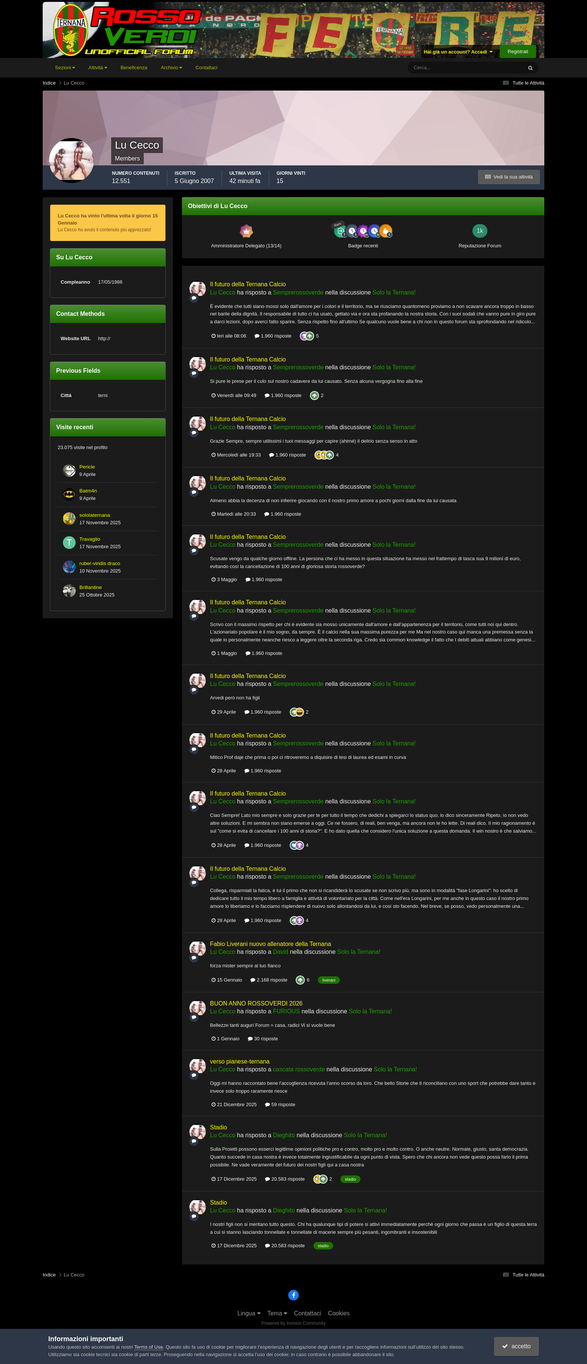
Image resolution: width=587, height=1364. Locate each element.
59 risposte (280, 1104)
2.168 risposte (268, 980)
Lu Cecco (222, 292)
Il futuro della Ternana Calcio (248, 284)
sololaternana (94, 515)
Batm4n (88, 491)
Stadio (218, 1127)
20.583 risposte (285, 1179)
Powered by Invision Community (293, 1323)
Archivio (171, 67)
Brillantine (90, 587)
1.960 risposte (273, 336)
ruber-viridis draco (99, 563)
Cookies (339, 1313)
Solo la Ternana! (394, 292)
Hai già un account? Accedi (458, 52)
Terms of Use (148, 1347)
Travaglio (89, 539)
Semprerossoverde (298, 292)
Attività (97, 67)
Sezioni (65, 67)
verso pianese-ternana (240, 1061)
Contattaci (206, 67)
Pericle (87, 467)
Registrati (518, 51)
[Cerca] (434, 68)
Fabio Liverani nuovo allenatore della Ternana (270, 944)
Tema (277, 1313)
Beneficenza (134, 67)
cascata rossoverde (299, 1069)
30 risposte (263, 1038)
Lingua (249, 1313)
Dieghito (284, 1135)
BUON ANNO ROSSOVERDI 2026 (256, 1003)
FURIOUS (286, 1011)
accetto (516, 1346)
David (280, 952)
